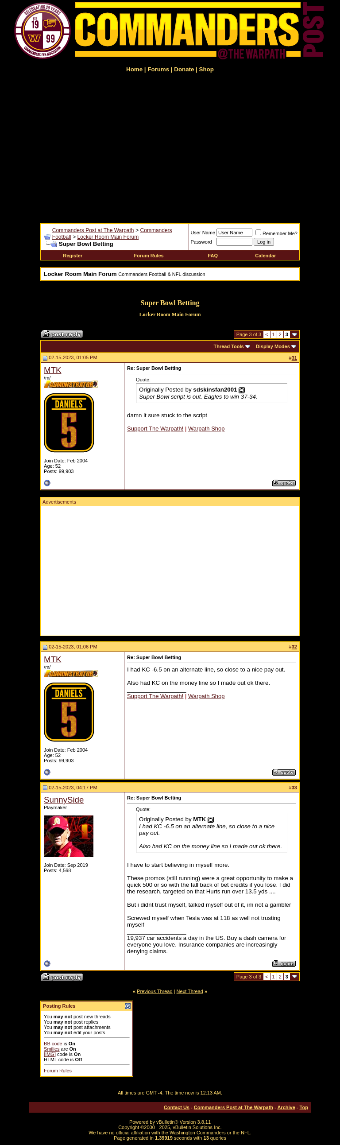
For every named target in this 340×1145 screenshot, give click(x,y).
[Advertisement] (170, 148)
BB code (53, 1043)
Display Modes (273, 346)
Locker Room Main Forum (108, 237)
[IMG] (50, 1054)
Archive (286, 1107)
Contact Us (176, 1107)
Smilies (51, 1049)
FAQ (213, 255)
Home (134, 69)
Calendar (265, 255)
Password (201, 242)
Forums (158, 69)
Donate (184, 69)
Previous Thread (155, 991)
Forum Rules (149, 255)
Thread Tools (228, 346)
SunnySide (64, 799)
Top (304, 1107)
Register (72, 255)
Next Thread (190, 991)
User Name (202, 232)
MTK (52, 370)
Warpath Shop (206, 428)
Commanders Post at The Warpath (93, 230)
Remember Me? (276, 233)
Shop (206, 69)
